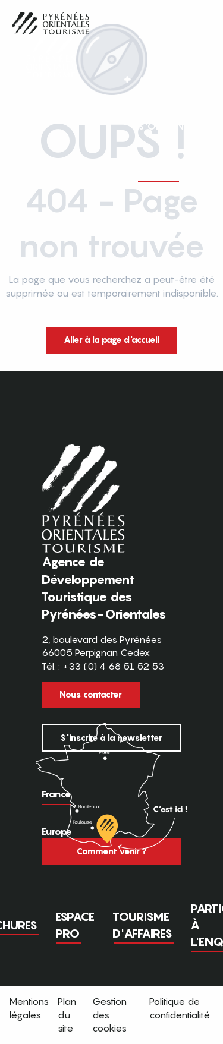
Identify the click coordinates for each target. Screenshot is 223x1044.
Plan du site (67, 1014)
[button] (192, 110)
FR (167, 109)
